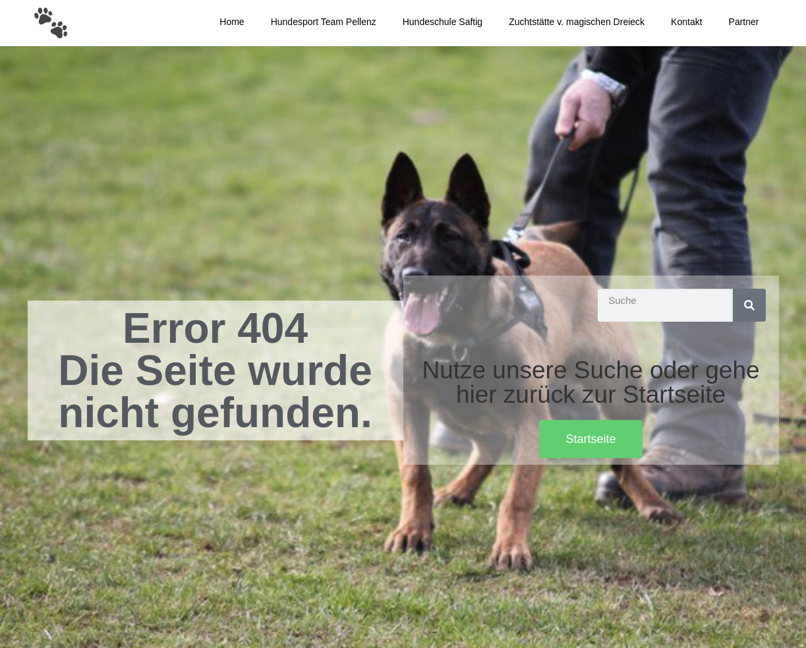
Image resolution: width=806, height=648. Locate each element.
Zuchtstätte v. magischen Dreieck (577, 21)
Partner (744, 21)
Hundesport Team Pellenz (323, 21)
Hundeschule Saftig (442, 21)
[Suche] (749, 305)
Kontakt (686, 21)
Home (231, 21)
